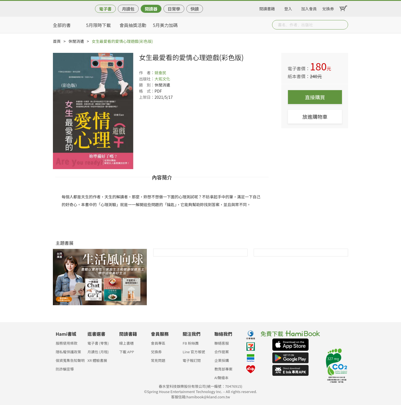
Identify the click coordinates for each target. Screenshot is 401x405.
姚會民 (160, 72)
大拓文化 (162, 79)
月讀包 (128, 9)
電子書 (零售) (98, 343)
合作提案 (221, 351)
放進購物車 (314, 116)
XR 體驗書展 (97, 360)
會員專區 (158, 343)
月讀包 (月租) (98, 351)
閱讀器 (151, 9)
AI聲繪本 (221, 377)
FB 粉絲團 (191, 343)
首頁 (57, 41)
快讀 (194, 9)
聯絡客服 (221, 343)
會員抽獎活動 (132, 25)
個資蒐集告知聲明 (70, 360)
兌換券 (328, 8)
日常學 (174, 9)
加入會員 (309, 8)
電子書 (105, 9)
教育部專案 (223, 369)
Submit (343, 24)
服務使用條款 (66, 343)
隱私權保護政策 (68, 351)
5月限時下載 (98, 25)
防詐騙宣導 (65, 369)
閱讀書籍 (267, 8)
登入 (288, 8)
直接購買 (315, 97)
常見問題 (158, 360)
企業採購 (221, 360)
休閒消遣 (76, 41)
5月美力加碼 (165, 25)
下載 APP (126, 351)
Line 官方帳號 (194, 351)
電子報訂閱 (192, 360)
